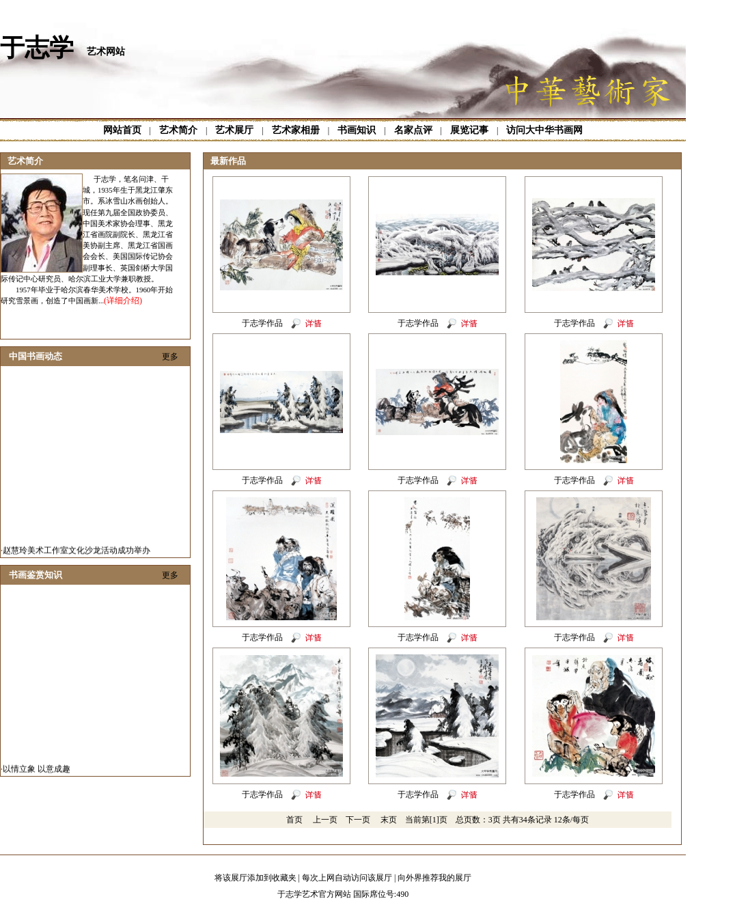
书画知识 (356, 130)
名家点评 (413, 130)
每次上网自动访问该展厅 (347, 878)
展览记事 (469, 130)
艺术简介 (178, 130)
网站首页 (122, 130)
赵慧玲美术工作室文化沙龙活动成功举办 (76, 553)
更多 (170, 356)
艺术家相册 (296, 130)
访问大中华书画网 (544, 130)
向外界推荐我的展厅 (434, 878)
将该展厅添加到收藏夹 (255, 878)
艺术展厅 (234, 130)
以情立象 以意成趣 (36, 772)
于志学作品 (262, 323)
